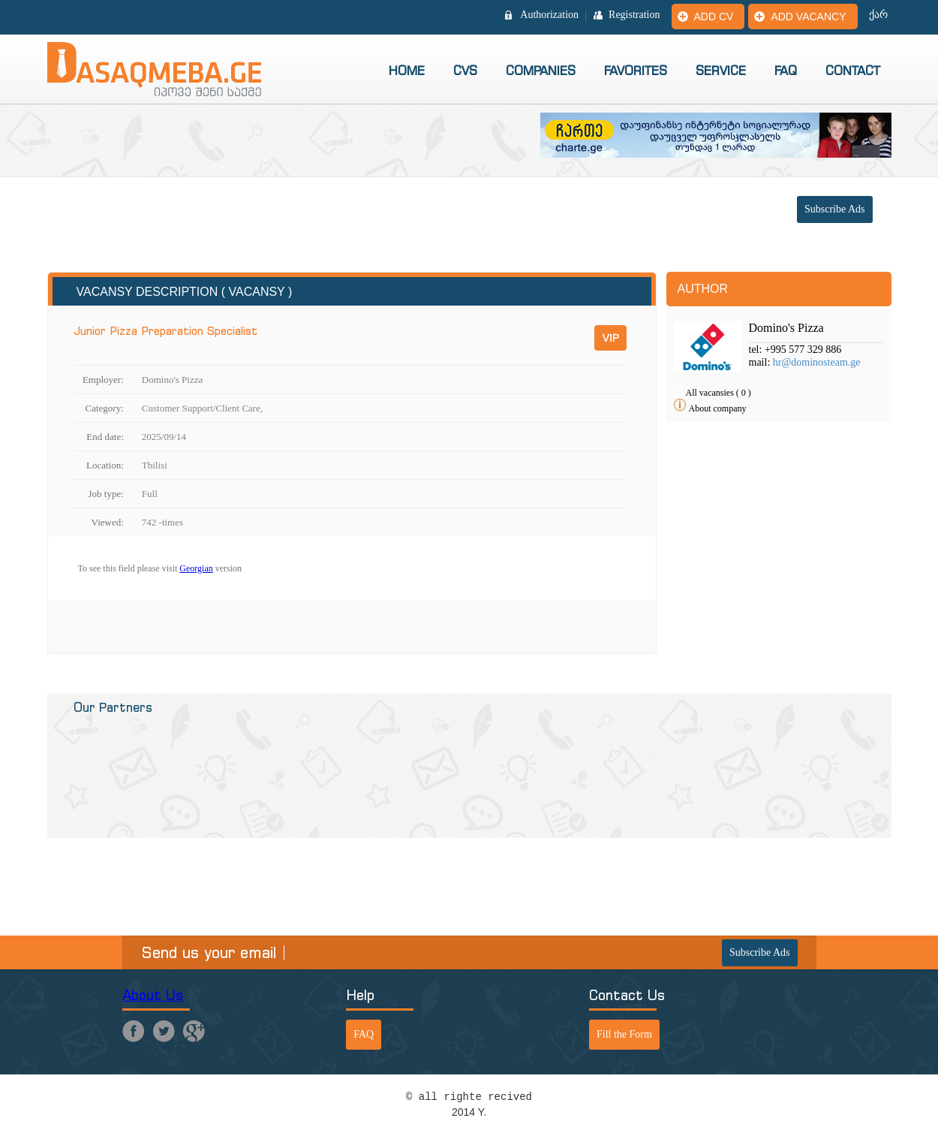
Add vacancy (808, 17)
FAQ (785, 70)
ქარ (878, 15)
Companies (541, 70)
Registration (634, 15)
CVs (465, 70)
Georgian (195, 568)
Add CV (714, 17)
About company (718, 408)
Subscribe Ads (834, 209)
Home (407, 70)
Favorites (635, 70)
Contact (852, 70)
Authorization (549, 15)
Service (721, 70)
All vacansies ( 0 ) (718, 392)
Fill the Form (624, 1034)
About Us (153, 995)
